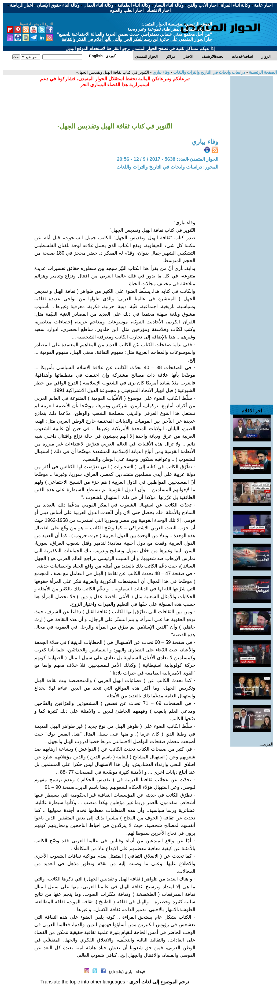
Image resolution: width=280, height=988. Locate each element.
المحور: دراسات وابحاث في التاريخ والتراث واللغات (167, 167)
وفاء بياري (161, 72)
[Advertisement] (251, 156)
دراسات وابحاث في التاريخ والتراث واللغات (208, 72)
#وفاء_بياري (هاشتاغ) (127, 971)
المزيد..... (265, 744)
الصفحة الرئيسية (262, 72)
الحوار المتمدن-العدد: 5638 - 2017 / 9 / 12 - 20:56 (167, 159)
